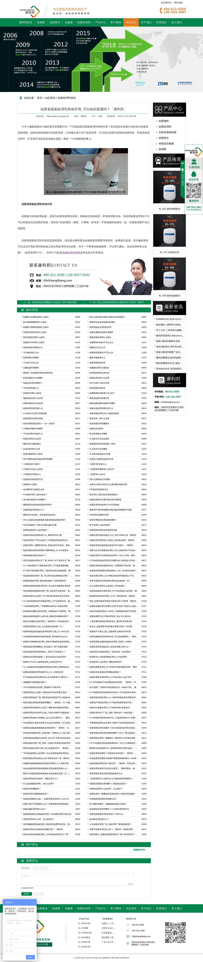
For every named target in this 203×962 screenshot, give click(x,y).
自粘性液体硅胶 (167, 132)
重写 (38, 894)
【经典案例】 (107, 919)
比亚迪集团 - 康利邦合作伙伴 (109, 933)
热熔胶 (41, 22)
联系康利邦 (166, 2)
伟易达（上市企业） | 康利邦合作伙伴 (109, 923)
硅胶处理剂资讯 (66, 98)
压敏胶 (69, 22)
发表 (26, 894)
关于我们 (146, 22)
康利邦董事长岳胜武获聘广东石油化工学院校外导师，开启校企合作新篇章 (170, 357)
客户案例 (116, 22)
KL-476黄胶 (83, 928)
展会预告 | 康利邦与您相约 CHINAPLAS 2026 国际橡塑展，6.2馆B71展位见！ (170, 324)
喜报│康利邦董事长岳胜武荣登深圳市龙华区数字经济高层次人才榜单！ (170, 341)
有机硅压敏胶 (166, 143)
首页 (39, 98)
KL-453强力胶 (84, 942)
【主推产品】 (84, 919)
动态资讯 (131, 22)
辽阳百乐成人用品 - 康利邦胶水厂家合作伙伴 (109, 928)
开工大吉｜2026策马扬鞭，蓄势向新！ (170, 330)
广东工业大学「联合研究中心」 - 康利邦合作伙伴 (109, 942)
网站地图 (178, 2)
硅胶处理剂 (84, 22)
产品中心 (100, 22)
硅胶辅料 (164, 121)
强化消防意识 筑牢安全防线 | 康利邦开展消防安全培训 (170, 346)
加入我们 (176, 22)
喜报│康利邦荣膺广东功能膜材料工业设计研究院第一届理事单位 (170, 352)
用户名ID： (26, 868)
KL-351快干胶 (84, 923)
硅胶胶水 (55, 22)
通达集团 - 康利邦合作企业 (109, 937)
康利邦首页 (26, 22)
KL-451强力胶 (84, 947)
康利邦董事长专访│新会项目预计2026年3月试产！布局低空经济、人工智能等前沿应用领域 (170, 363)
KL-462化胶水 (84, 937)
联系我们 (161, 22)
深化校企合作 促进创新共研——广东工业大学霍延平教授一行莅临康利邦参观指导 (170, 368)
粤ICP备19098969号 (120, 958)
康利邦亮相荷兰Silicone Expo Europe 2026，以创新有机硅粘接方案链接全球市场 (170, 335)
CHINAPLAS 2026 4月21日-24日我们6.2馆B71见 (170, 319)
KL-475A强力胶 (85, 933)
